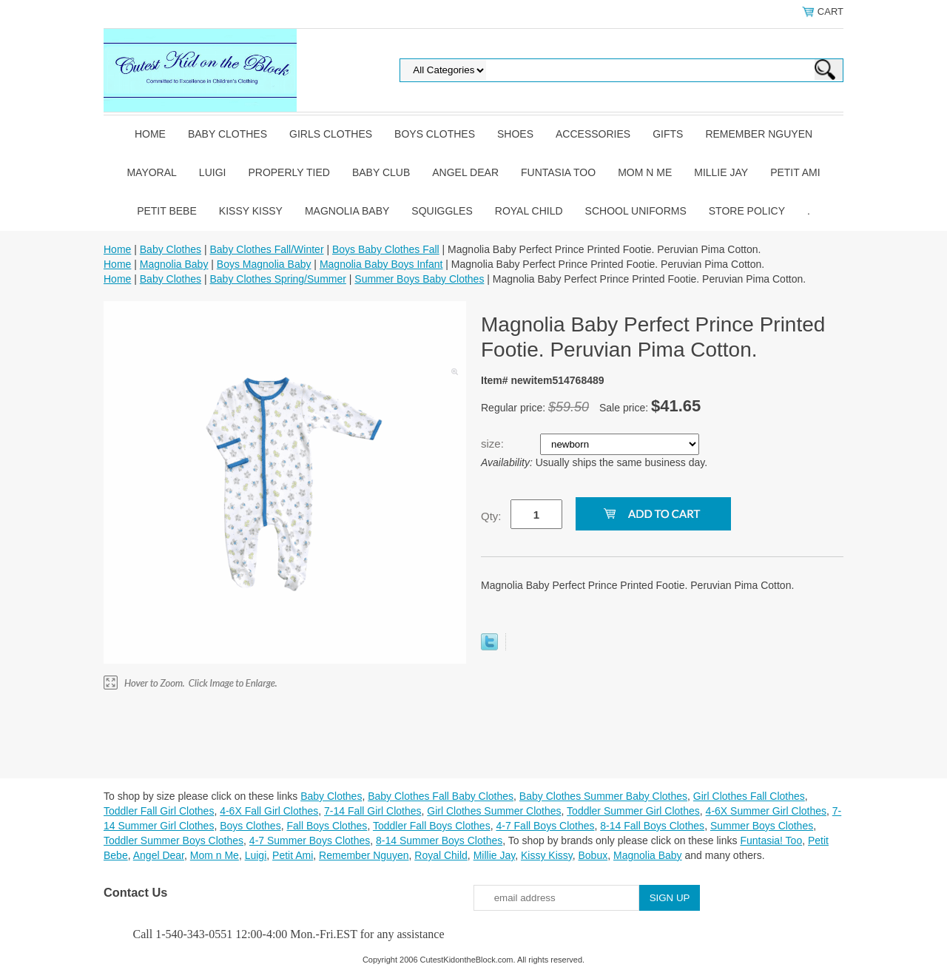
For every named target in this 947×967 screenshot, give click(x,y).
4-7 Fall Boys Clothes (545, 826)
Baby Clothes (227, 134)
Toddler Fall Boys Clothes (432, 826)
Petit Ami (795, 172)
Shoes (515, 134)
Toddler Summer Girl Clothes (633, 811)
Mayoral (151, 172)
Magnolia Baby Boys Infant (381, 264)
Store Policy (747, 211)
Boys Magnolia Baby (264, 264)
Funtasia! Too (771, 840)
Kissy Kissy (251, 211)
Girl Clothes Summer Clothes (494, 811)
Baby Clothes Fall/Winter (266, 249)
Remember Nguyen (758, 134)
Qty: (491, 516)
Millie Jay (721, 172)
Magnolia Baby (347, 211)
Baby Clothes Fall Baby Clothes (440, 796)
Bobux (592, 855)
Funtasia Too (558, 172)
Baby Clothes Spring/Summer (277, 279)
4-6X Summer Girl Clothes (766, 811)
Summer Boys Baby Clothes (419, 279)
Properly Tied (288, 172)
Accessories (593, 134)
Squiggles (441, 211)
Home (150, 134)
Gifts (668, 134)
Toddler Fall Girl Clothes (159, 811)
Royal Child (529, 211)
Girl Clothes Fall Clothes (749, 796)
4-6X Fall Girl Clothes (269, 811)
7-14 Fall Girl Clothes (373, 811)
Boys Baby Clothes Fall (385, 249)
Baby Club (381, 172)
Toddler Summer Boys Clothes (173, 840)
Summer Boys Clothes (761, 826)
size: (494, 443)
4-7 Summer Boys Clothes (309, 840)
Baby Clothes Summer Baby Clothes (603, 796)
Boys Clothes (434, 134)
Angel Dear (465, 172)
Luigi (212, 172)
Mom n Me (645, 172)
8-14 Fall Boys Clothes (652, 826)
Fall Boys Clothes (326, 826)
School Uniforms (636, 211)
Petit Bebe (167, 211)
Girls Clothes (330, 134)
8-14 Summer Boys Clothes (439, 840)
